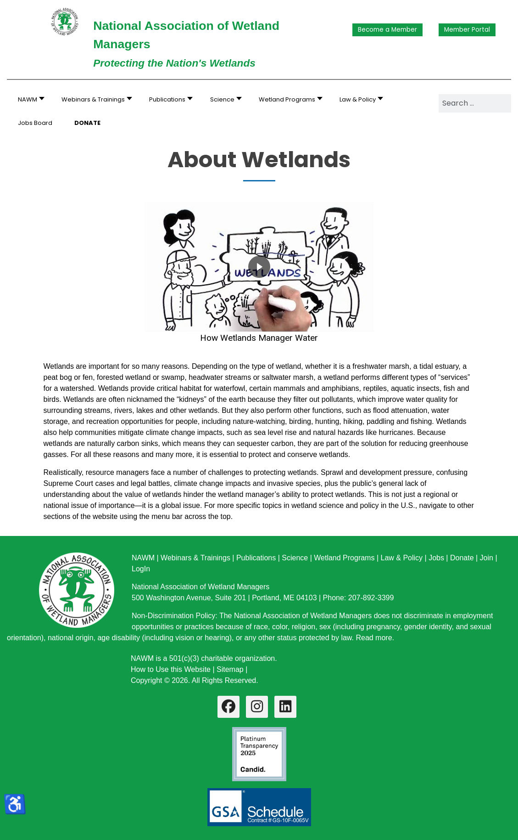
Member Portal (467, 29)
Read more (374, 638)
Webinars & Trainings (195, 558)
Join (486, 558)
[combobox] (475, 103)
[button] (94, 99)
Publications (256, 558)
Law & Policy (401, 558)
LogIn (141, 569)
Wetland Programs (344, 558)
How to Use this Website (171, 669)
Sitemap (230, 669)
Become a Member (387, 29)
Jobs (436, 558)
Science (295, 558)
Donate (462, 558)
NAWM (143, 558)
